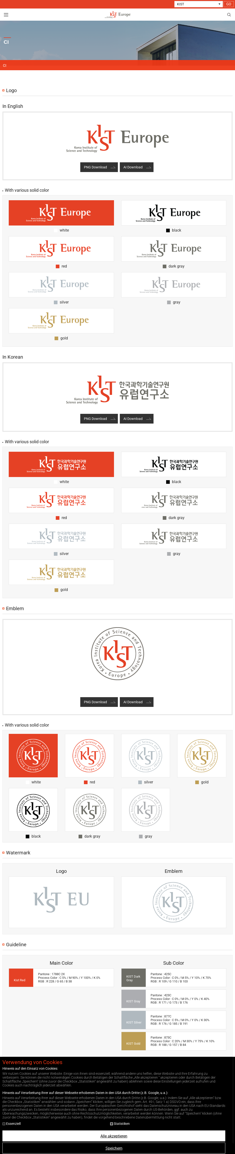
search (229, 15)
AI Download (133, 167)
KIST (180, 4)
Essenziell (11, 1124)
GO (228, 4)
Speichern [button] (113, 1148)
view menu (6, 15)
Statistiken (120, 1124)
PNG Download (95, 167)
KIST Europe (117, 15)
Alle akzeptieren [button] (113, 1136)
